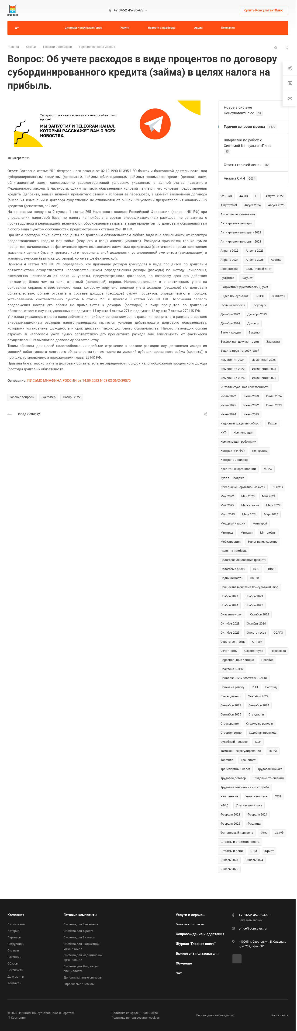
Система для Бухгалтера (81, 924)
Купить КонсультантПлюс (263, 10)
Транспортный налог (235, 769)
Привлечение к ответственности (244, 678)
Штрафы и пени (232, 851)
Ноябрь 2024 (229, 605)
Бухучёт (247, 278)
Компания (15, 915)
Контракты (260, 450)
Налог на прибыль (234, 550)
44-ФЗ (243, 196)
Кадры (272, 423)
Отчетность (229, 651)
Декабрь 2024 (230, 323)
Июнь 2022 (251, 405)
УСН (278, 796)
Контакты (14, 983)
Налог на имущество (262, 541)
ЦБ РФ (278, 832)
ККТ (223, 432)
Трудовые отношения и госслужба (245, 787)
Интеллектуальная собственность (245, 387)
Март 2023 (228, 514)
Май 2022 (227, 496)
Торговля (227, 760)
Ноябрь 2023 (254, 596)
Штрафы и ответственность (240, 842)
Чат (179, 973)
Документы (15, 976)
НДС (256, 569)
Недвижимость (231, 578)
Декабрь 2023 (257, 314)
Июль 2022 (228, 396)
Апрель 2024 (229, 259)
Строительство (231, 732)
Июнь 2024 (228, 414)
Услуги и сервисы (190, 915)
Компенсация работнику (238, 441)
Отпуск (257, 641)
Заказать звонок (250, 920)
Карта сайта (279, 1015)
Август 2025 (276, 205)
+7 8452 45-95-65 (128, 10)
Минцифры (268, 532)
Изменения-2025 (264, 378)
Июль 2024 (274, 396)
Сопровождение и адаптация (200, 934)
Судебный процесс (234, 741)
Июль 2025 (228, 405)
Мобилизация (231, 541)
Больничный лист (259, 269)
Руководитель (230, 696)
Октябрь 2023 (230, 623)
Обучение (184, 963)
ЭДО (253, 851)
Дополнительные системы (83, 977)
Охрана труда (253, 651)
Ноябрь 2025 (254, 605)
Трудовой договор (233, 778)
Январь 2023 (229, 860)
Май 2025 (227, 505)
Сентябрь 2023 (231, 705)
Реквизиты (15, 970)
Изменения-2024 (233, 378)
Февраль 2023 (230, 814)
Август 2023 (229, 205)
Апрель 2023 (254, 250)
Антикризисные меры (236, 223)
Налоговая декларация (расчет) (243, 560)
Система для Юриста (78, 931)
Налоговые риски (233, 569)
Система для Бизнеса (79, 937)
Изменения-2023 (264, 369)
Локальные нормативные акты (243, 487)
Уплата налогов (256, 796)
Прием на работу (232, 687)
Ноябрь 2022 (71, 397)
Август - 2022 (274, 196)
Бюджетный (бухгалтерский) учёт (244, 287)
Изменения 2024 (232, 359)
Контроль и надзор (234, 460)
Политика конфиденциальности (134, 1013)
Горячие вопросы (22, 397)
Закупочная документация (240, 341)
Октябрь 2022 (259, 614)
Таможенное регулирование (241, 751)
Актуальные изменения (238, 214)
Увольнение (229, 796)
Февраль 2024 (257, 814)
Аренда (276, 259)
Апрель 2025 (254, 259)
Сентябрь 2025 (231, 714)
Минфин (247, 532)
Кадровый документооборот (241, 423)
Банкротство (229, 269)
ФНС (264, 832)
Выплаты (278, 296)
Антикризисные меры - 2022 (241, 232)
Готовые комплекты (80, 915)
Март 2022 (273, 505)
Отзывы (13, 950)
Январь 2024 (254, 860)
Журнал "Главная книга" (196, 944)
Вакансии (14, 957)
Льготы (278, 487)
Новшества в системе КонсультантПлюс (249, 587)
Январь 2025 (229, 869)
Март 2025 (271, 514)
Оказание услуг (232, 614)
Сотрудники (15, 944)
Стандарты (256, 714)
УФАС (224, 805)
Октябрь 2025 (230, 632)
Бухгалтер (48, 397)
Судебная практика (262, 732)
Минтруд (227, 532)
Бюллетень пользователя (197, 953)
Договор (253, 323)
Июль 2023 (251, 396)
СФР (258, 741)
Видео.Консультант (234, 296)
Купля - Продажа (232, 478)
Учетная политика (249, 805)
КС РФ (267, 469)
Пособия (267, 660)
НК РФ (254, 578)
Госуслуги (259, 305)
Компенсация (243, 432)
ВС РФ (260, 296)
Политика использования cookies (135, 1017)
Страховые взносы (259, 723)
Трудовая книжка (270, 769)
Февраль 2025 (230, 823)
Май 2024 (268, 496)
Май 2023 (248, 496)
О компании (16, 924)
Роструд (271, 687)
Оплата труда (256, 632)
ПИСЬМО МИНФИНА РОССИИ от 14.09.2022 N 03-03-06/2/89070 (79, 380)
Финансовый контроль (237, 832)
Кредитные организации (238, 469)
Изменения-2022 (233, 369)
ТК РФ (272, 751)
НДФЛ (271, 569)
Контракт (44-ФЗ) (233, 450)
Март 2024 (249, 514)
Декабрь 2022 (230, 314)
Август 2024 (252, 205)
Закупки (255, 332)
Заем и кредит (231, 332)
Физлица (254, 823)
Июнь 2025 (251, 414)
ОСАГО (278, 632)
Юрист (269, 851)
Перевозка (278, 651)
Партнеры (14, 937)
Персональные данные (237, 660)
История (13, 931)
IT (256, 196)
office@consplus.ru (253, 928)
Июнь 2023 (274, 405)
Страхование (230, 723)
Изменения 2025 (264, 359)
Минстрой (260, 523)
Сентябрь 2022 (258, 696)
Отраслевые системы (79, 984)
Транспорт (248, 760)
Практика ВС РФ (232, 669)
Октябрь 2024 (256, 623)
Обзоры (12, 963)
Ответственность (233, 641)
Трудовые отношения (268, 778)
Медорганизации (233, 523)
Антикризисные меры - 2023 (241, 241)
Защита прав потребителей (240, 350)
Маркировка (250, 505)
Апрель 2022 (229, 250)
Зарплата (273, 341)
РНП (255, 687)
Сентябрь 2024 (259, 705)
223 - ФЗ (226, 196)
